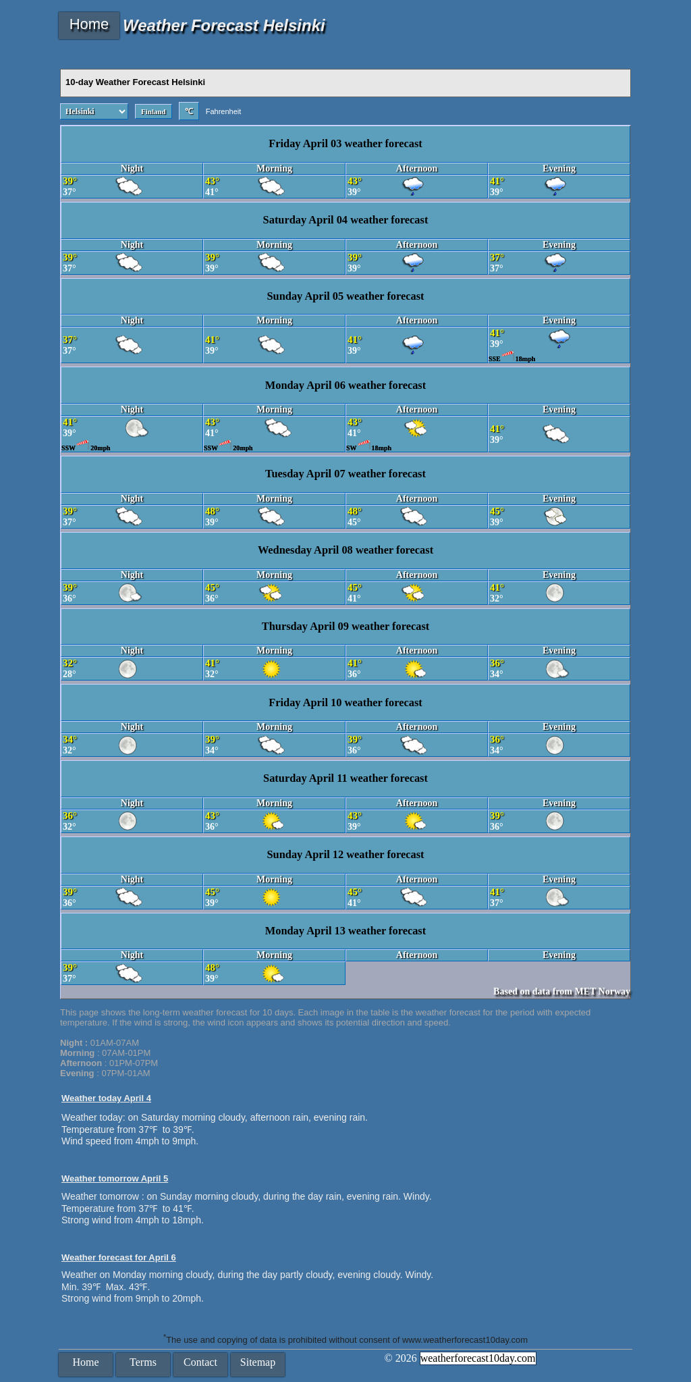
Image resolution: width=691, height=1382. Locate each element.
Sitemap (257, 1362)
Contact (200, 1362)
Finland (153, 111)
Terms (143, 1362)
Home (89, 24)
